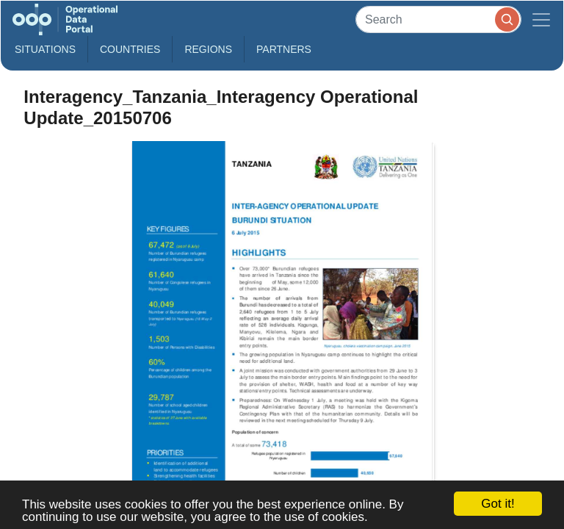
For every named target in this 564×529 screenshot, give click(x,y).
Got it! (497, 504)
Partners (283, 49)
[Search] (438, 19)
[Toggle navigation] (541, 19)
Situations (45, 49)
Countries (130, 49)
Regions (208, 49)
